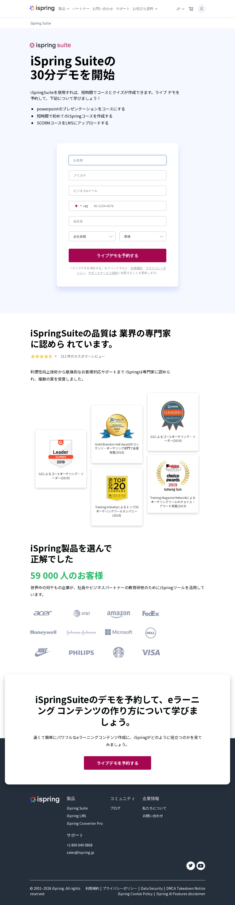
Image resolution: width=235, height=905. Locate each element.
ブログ (115, 808)
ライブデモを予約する (117, 763)
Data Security (152, 888)
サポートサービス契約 (103, 273)
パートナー (81, 8)
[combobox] (80, 206)
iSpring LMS (76, 815)
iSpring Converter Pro (85, 823)
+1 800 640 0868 (79, 845)
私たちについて (155, 808)
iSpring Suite (77, 808)
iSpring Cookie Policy (135, 893)
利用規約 (137, 268)
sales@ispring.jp (80, 852)
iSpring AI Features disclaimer (180, 893)
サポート (123, 8)
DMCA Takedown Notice (185, 888)
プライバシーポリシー (120, 888)
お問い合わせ (102, 8)
